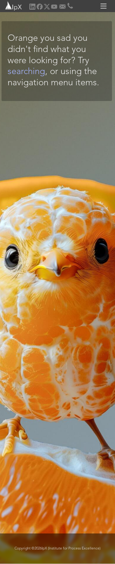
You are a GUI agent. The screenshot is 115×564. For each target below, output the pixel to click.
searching (26, 71)
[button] (104, 6)
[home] (11, 5)
